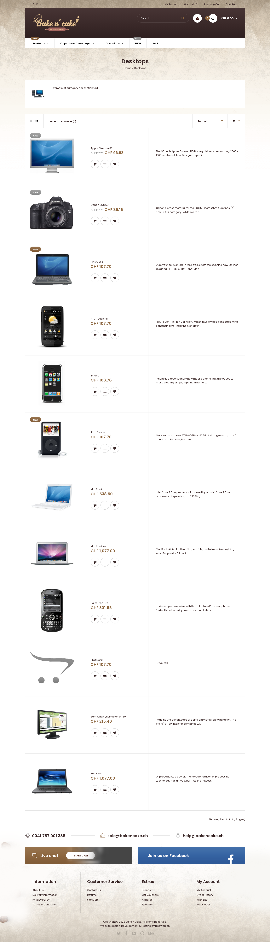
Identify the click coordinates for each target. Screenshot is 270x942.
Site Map (92, 900)
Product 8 (97, 660)
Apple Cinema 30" (102, 148)
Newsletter (203, 904)
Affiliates (147, 900)
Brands (146, 890)
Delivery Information (45, 895)
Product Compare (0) (62, 121)
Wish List (202, 900)
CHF (35, 4)
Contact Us (94, 890)
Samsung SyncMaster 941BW (109, 716)
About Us (38, 890)
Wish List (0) (191, 4)
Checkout (232, 4)
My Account (172, 4)
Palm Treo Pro (99, 603)
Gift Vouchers (150, 895)
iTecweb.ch (162, 926)
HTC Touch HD (99, 319)
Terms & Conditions (44, 904)
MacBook (96, 489)
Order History (205, 895)
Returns (92, 895)
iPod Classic (98, 432)
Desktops (140, 68)
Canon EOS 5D (100, 205)
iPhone (95, 375)
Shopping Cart (212, 4)
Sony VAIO (97, 773)
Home (128, 68)
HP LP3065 (97, 262)
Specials (147, 904)
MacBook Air (98, 546)
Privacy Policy (40, 900)
